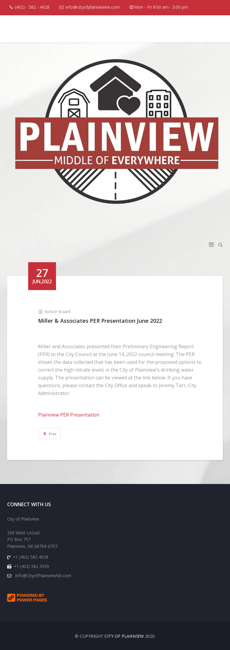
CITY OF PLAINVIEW (124, 636)
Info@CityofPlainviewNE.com (43, 575)
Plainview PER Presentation (68, 414)
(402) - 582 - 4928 (32, 7)
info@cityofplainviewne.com (93, 7)
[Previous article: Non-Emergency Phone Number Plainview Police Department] (49, 433)
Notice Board (57, 311)
